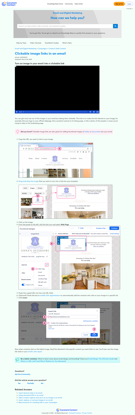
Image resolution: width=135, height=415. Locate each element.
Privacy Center (87, 413)
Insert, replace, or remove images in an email (36, 400)
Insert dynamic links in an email (30, 393)
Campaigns (42, 48)
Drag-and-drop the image (28, 181)
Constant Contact (75, 413)
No (42, 383)
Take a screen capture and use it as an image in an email (40, 398)
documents (96, 132)
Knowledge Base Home (55, 4)
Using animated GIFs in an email (31, 395)
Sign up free (119, 4)
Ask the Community (22, 374)
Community (69, 4)
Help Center (79, 4)
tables (87, 132)
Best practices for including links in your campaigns (38, 402)
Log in (129, 4)
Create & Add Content (57, 48)
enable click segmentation (50, 295)
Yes (19, 383)
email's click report (35, 352)
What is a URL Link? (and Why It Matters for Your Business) (43, 361)
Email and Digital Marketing (25, 48)
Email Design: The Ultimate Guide (101, 359)
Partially (30, 383)
